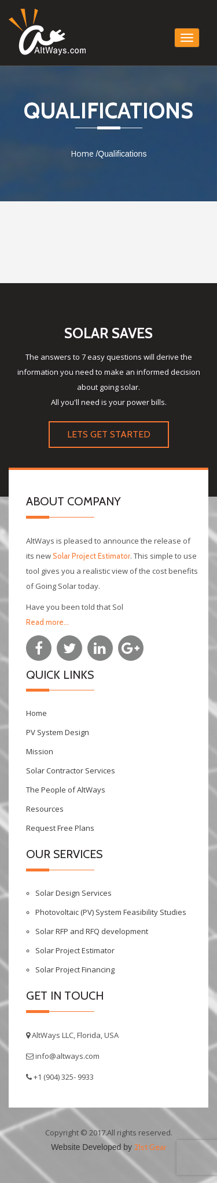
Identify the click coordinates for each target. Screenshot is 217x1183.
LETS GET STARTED (108, 434)
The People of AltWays (65, 789)
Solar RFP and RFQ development (91, 931)
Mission (39, 751)
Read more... (47, 622)
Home (82, 153)
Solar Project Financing (75, 969)
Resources (45, 809)
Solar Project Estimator (91, 555)
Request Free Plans (60, 828)
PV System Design (57, 732)
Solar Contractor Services (70, 770)
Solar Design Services (73, 893)
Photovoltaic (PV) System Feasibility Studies (110, 912)
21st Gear (150, 1147)
